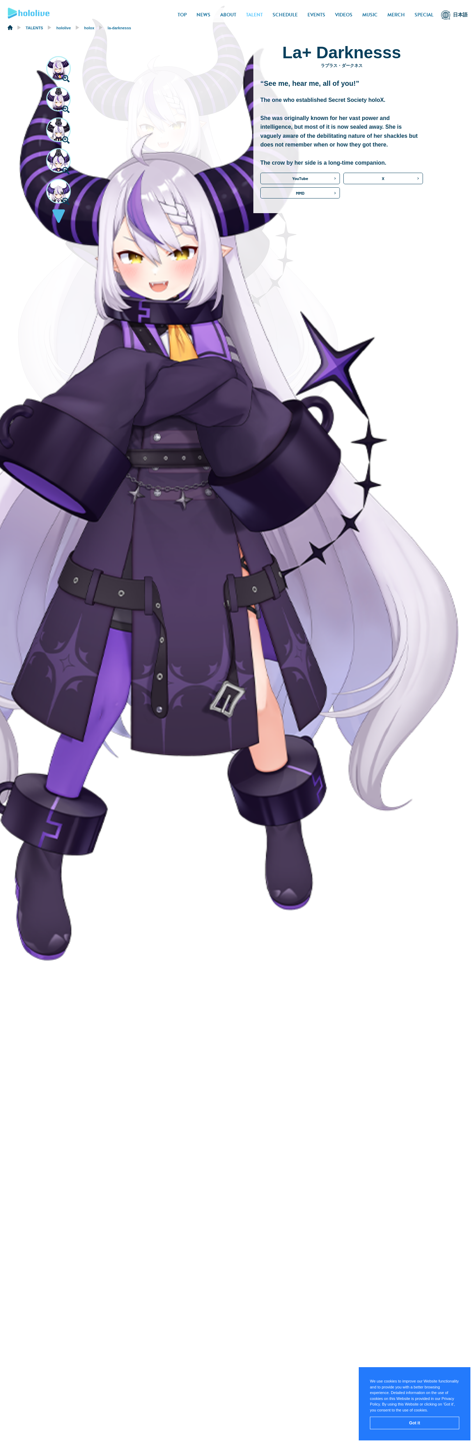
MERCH (396, 14)
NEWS (203, 14)
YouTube (300, 178)
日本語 (460, 14)
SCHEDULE (285, 14)
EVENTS (316, 14)
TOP (182, 14)
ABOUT (228, 14)
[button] (58, 218)
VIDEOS (343, 14)
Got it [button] (414, 1423)
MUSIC (370, 14)
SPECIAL (424, 14)
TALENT (254, 14)
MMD (300, 192)
